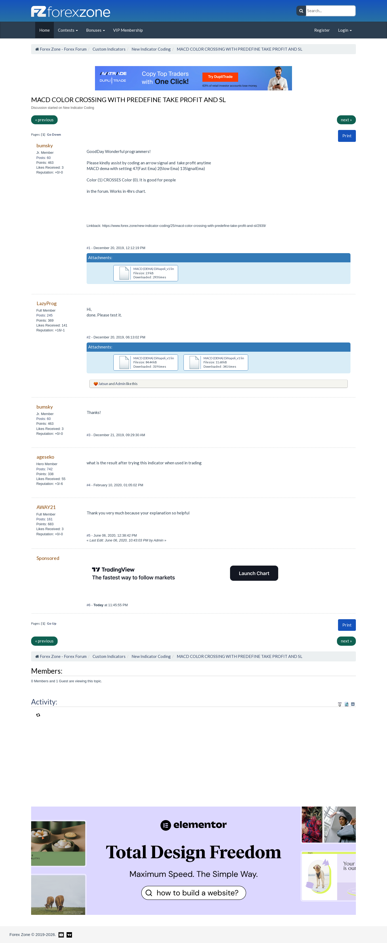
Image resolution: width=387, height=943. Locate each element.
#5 (89, 535)
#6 (89, 605)
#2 (89, 337)
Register (322, 30)
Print (347, 135)
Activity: (44, 701)
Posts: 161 (44, 519)
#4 (89, 485)
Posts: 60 (43, 158)
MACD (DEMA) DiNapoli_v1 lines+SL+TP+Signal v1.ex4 (170, 358)
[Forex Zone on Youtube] (60, 934)
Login (345, 30)
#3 (89, 435)
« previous (44, 119)
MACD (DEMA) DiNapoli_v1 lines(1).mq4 (160, 268)
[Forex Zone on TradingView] (68, 934)
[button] (347, 136)
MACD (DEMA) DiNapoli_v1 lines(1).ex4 (230, 358)
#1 (89, 248)
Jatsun (103, 383)
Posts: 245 (44, 315)
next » (346, 119)
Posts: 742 (44, 469)
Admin (120, 383)
